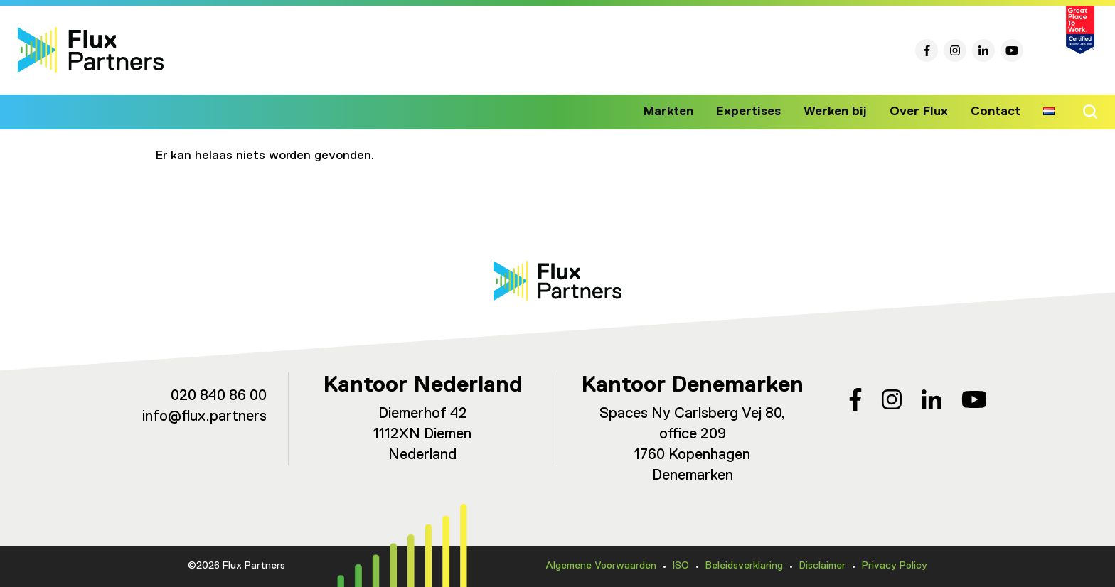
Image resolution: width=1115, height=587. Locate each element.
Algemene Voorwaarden (600, 566)
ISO (681, 566)
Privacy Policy (894, 566)
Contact (996, 111)
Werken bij (842, 111)
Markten (682, 111)
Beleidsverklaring (744, 566)
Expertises (759, 111)
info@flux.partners (204, 416)
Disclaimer (822, 566)
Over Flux (922, 111)
